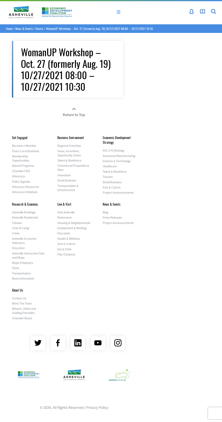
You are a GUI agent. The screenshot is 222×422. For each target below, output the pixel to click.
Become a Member (24, 146)
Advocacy (18, 176)
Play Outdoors (66, 254)
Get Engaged (19, 137)
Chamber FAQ (21, 171)
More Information (23, 278)
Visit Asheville (66, 212)
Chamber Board (22, 318)
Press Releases (112, 217)
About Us (17, 290)
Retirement (64, 217)
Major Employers (22, 263)
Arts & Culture (112, 187)
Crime (16, 233)
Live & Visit (64, 204)
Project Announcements (118, 192)
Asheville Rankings (24, 212)
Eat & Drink (64, 249)
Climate (17, 223)
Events (39, 28)
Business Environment (70, 137)
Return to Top (74, 111)
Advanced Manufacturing (119, 156)
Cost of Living (20, 228)
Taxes (15, 268)
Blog (105, 212)
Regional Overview (69, 146)
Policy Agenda (21, 181)
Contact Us (19, 298)
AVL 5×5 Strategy (113, 150)
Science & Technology (117, 161)
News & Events (24, 28)
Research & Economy (25, 204)
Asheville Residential (25, 217)
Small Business (66, 180)
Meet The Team (22, 303)
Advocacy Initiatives (25, 192)
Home (9, 28)
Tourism (108, 177)
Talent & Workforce (69, 160)
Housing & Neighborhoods (73, 223)
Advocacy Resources (25, 187)
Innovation (64, 175)
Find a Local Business (25, 151)
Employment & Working (72, 228)
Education (18, 248)
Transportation (21, 273)
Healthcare (110, 166)
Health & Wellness (68, 239)
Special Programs (23, 166)
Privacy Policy (97, 407)
